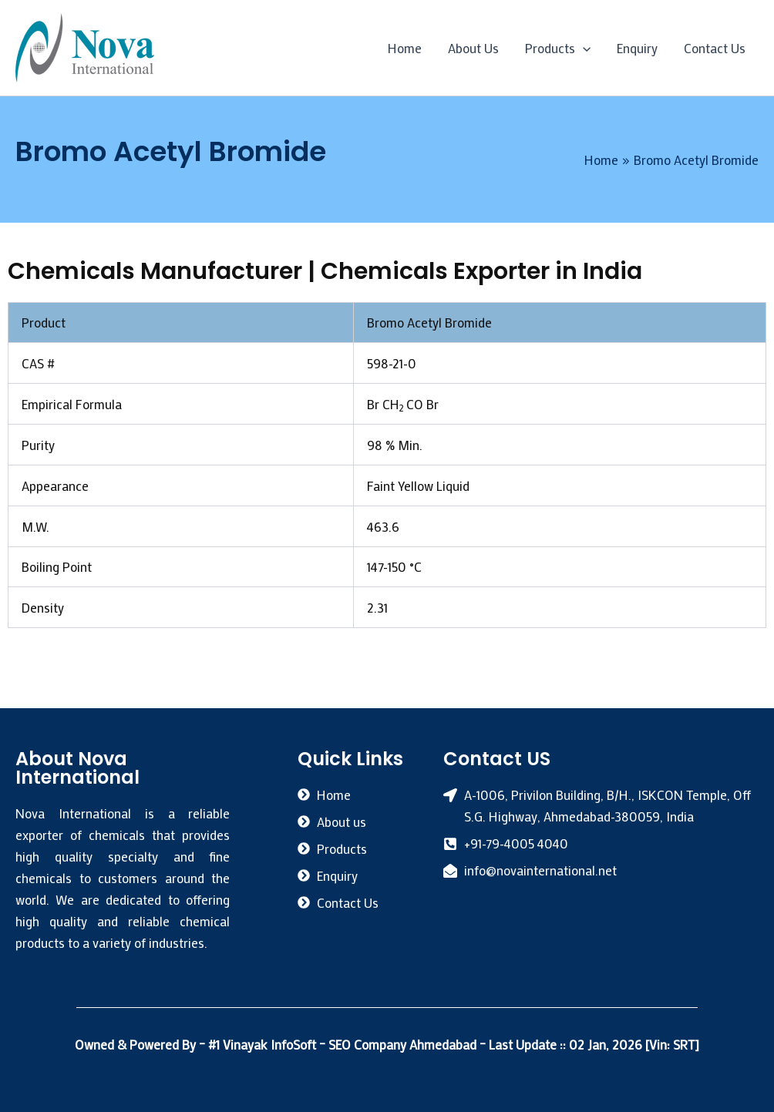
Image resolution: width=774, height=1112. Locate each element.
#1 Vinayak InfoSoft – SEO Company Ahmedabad (344, 1044)
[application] (583, 48)
